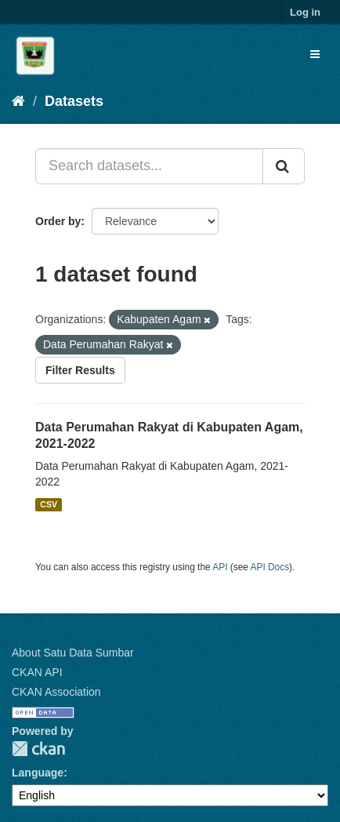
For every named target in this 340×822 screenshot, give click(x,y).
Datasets (74, 101)
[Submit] (283, 166)
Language (37, 772)
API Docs (270, 567)
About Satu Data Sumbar (73, 652)
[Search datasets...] (149, 166)
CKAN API (37, 672)
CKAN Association (56, 692)
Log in (305, 12)
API (219, 567)
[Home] (18, 101)
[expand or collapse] (315, 54)
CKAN (38, 748)
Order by (58, 221)
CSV (48, 504)
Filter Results (80, 370)
